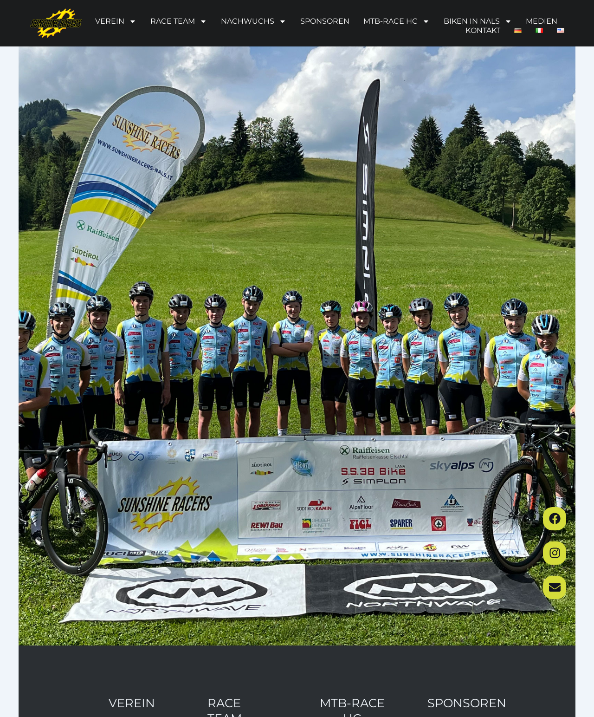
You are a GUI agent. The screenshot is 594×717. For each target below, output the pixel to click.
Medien (541, 21)
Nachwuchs (253, 21)
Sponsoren (324, 21)
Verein (115, 21)
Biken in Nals (478, 21)
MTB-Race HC (396, 21)
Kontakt (482, 30)
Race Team (178, 21)
